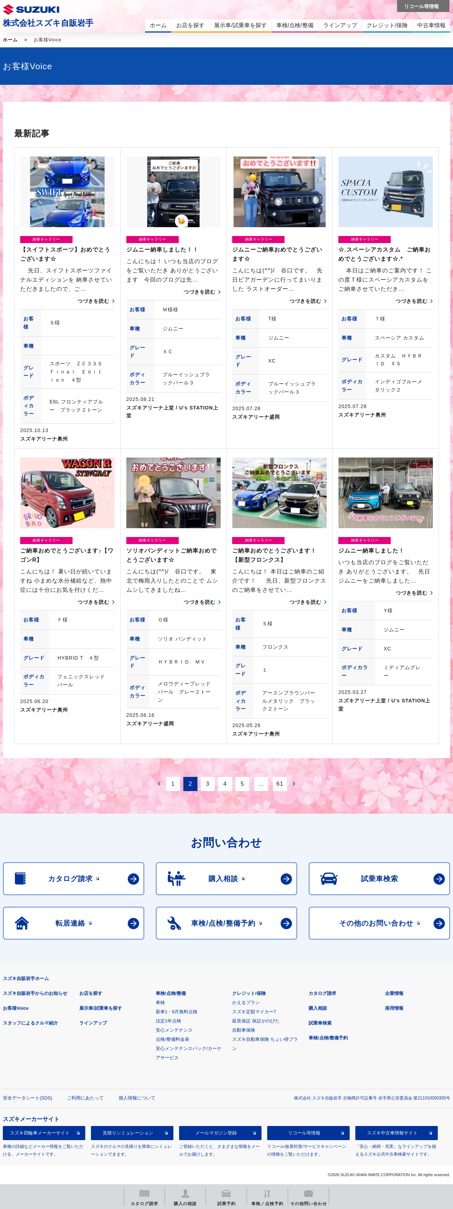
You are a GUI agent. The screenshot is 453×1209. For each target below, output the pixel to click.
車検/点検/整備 (171, 993)
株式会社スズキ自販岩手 (48, 23)
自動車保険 (243, 1030)
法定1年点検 (168, 1021)
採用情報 (394, 1008)
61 (279, 784)
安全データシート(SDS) (27, 1098)
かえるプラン (246, 1002)
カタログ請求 (322, 993)
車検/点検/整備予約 (328, 1037)
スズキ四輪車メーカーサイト (40, 1133)
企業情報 (394, 993)
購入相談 (318, 1008)
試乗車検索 (320, 1023)
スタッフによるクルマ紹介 (30, 1023)
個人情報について (137, 1098)
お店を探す (90, 993)
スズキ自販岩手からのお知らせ (35, 993)
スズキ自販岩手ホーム (26, 978)
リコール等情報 (304, 1133)
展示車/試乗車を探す (100, 1008)
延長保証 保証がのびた (256, 1021)
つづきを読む (93, 301)
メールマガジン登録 (216, 1133)
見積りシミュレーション (128, 1133)
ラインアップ (93, 1023)
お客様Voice (16, 1008)
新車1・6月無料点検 (176, 1011)
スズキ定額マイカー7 (254, 1011)
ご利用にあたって (85, 1098)
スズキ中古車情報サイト (392, 1133)
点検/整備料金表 (172, 1039)
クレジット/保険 (249, 993)
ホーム (10, 39)
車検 (160, 1002)
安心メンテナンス (174, 1030)
